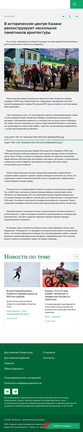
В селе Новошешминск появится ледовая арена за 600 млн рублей (21, 293)
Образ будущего (13, 368)
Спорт (24, 311)
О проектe (49, 352)
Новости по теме (27, 256)
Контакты (48, 357)
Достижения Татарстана (18, 352)
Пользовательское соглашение (22, 377)
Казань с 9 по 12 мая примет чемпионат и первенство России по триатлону (57, 295)
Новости (9, 363)
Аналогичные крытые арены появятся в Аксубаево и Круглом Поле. (21, 304)
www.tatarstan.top (52, 397)
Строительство (13, 311)
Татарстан (55, 316)
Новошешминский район (17, 314)
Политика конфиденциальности (23, 383)
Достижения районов (16, 357)
